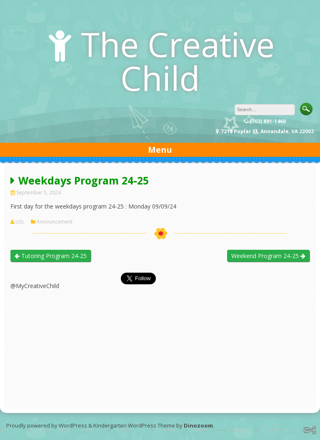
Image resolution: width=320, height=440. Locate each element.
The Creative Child (178, 60)
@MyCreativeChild (34, 286)
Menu (160, 149)
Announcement (54, 222)
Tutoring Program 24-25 (51, 256)
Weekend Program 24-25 (268, 256)
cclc (19, 222)
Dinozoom (198, 425)
